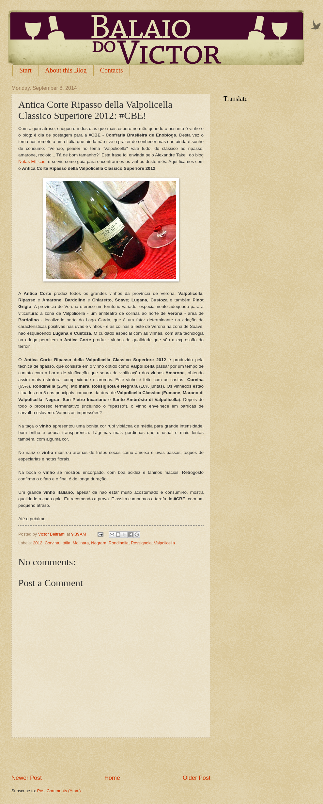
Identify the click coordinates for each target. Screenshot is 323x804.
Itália (65, 542)
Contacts (111, 70)
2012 (37, 542)
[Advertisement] (111, 755)
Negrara (98, 542)
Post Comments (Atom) (59, 790)
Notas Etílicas (31, 161)
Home (112, 778)
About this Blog (66, 70)
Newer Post (26, 778)
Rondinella (119, 542)
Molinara (81, 542)
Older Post (196, 778)
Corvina (52, 542)
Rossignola (141, 542)
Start (25, 70)
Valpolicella (164, 542)
